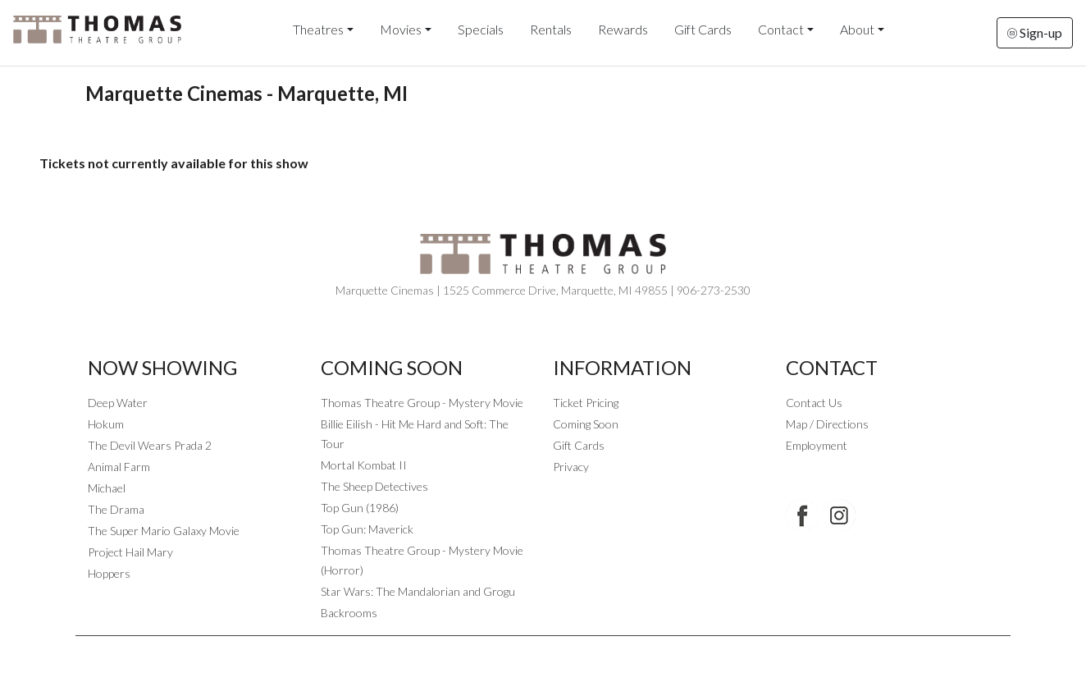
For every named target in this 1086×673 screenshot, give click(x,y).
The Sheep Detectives (374, 486)
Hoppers (109, 573)
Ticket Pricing (585, 403)
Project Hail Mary (130, 552)
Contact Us (814, 403)
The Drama (116, 509)
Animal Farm (119, 467)
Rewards (623, 29)
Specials (481, 29)
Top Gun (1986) (360, 508)
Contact (781, 29)
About (857, 29)
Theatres (318, 29)
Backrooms (349, 613)
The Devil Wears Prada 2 (150, 445)
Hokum (106, 424)
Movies (401, 29)
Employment (816, 445)
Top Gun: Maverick (367, 529)
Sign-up (1034, 32)
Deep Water (118, 403)
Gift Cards (703, 29)
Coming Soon (585, 424)
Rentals (551, 29)
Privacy (571, 467)
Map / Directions (827, 424)
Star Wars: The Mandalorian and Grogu (418, 591)
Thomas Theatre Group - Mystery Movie (422, 403)
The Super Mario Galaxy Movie (164, 531)
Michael (106, 488)
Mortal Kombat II (364, 465)
